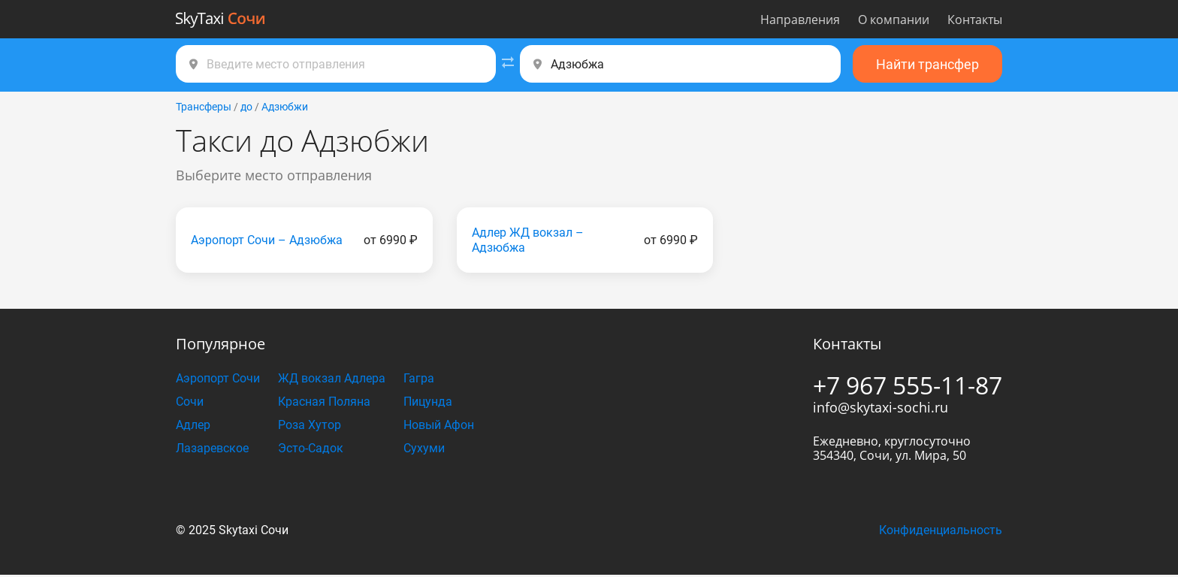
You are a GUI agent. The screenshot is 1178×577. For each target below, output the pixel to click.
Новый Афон (438, 425)
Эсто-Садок (310, 448)
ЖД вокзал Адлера (331, 378)
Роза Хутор (309, 425)
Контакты (974, 19)
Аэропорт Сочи (218, 378)
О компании (893, 19)
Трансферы (203, 107)
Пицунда (427, 401)
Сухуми (424, 448)
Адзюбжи (284, 107)
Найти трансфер (927, 64)
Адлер (193, 425)
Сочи (190, 401)
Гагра (418, 378)
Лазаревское (212, 448)
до (246, 107)
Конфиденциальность (940, 530)
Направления (800, 19)
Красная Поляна (324, 401)
